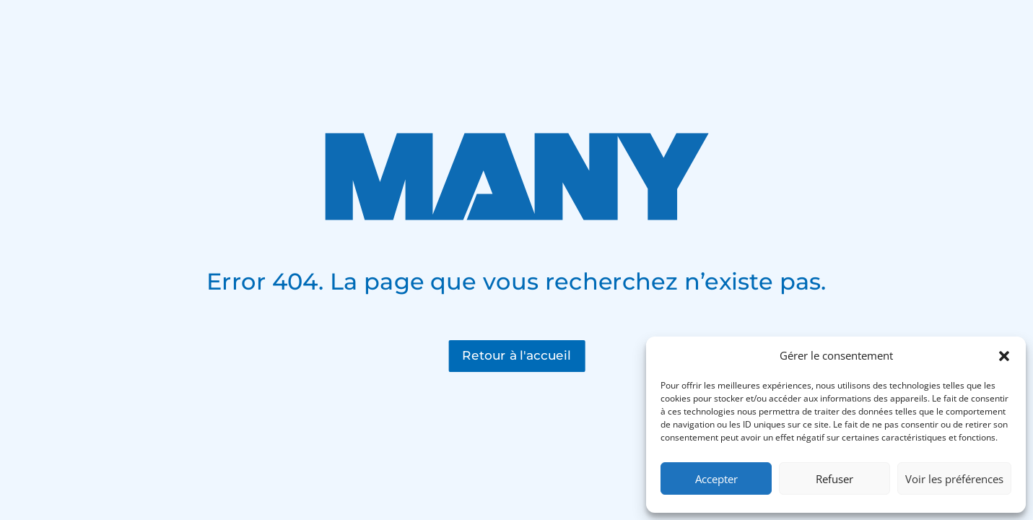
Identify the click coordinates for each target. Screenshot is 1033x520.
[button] (1004, 356)
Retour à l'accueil (516, 355)
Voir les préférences (954, 479)
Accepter (716, 479)
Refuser (834, 479)
